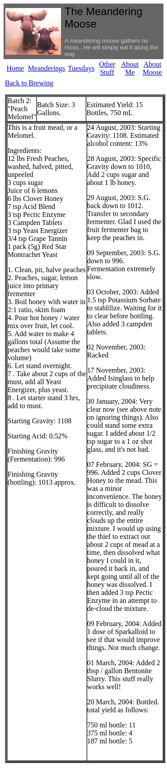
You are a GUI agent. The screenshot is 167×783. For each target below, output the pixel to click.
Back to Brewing (29, 83)
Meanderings (46, 68)
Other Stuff (107, 68)
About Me (130, 68)
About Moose (152, 68)
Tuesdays (81, 68)
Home (15, 68)
